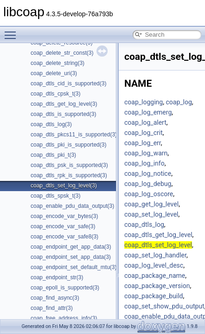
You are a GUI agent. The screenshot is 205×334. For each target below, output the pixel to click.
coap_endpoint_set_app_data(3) (71, 257)
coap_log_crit (143, 132)
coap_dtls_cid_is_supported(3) (68, 83)
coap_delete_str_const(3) (62, 53)
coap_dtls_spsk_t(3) (55, 196)
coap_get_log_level (151, 204)
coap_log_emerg (148, 112)
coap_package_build (153, 296)
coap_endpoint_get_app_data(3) (71, 247)
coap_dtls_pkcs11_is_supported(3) (74, 134)
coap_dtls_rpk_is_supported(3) (69, 175)
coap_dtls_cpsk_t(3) (55, 93)
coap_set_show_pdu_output (164, 306)
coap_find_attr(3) (52, 308)
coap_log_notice (147, 173)
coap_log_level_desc (153, 265)
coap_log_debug (147, 183)
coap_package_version (157, 285)
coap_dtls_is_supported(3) (63, 114)
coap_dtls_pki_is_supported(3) (68, 144)
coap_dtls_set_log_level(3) (64, 185)
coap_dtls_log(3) (51, 124)
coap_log (179, 102)
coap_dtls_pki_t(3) (53, 155)
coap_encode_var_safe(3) (63, 226)
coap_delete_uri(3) (54, 73)
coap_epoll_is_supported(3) (65, 287)
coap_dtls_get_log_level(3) (64, 104)
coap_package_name (154, 275)
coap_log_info (144, 163)
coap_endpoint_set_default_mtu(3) (73, 267)
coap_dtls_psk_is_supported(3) (69, 165)
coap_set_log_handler (155, 255)
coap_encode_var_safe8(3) (64, 236)
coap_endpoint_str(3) (57, 277)
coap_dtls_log (144, 224)
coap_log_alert (145, 122)
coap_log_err (142, 143)
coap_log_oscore (148, 194)
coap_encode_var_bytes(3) (64, 216)
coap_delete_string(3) (57, 63)
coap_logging (143, 102)
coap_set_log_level (151, 214)
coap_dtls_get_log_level (158, 234)
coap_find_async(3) (55, 298)
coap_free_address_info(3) (64, 318)
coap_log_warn (145, 153)
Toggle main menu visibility (12, 31)
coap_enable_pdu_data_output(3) (72, 206)
